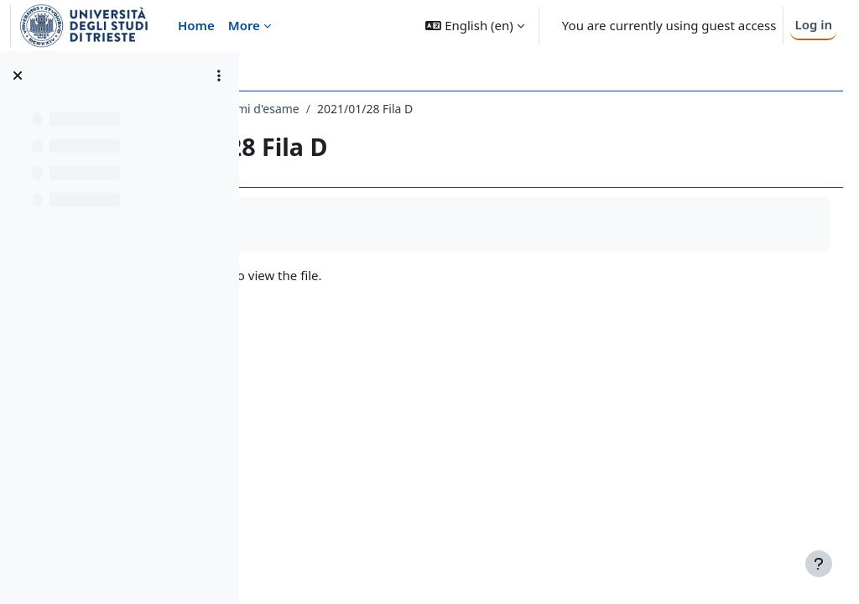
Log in (813, 24)
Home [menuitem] (196, 25)
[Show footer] (818, 563)
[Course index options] (219, 75)
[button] (474, 25)
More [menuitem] (244, 25)
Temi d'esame (458, 109)
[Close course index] (17, 75)
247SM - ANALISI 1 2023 (337, 109)
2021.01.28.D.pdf (352, 275)
